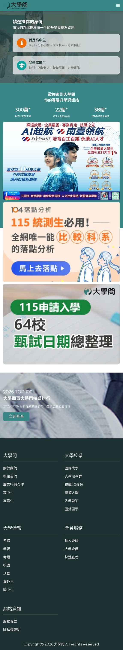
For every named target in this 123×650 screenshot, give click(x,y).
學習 (6, 549)
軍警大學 (71, 493)
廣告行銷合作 (13, 484)
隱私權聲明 (11, 629)
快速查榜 (71, 557)
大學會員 (71, 549)
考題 (6, 557)
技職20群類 (74, 484)
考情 (6, 541)
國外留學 (71, 509)
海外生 (8, 581)
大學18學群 (73, 476)
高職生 (8, 501)
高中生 (8, 493)
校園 (6, 565)
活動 (6, 573)
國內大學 (71, 468)
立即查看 (16, 416)
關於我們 (10, 468)
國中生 (8, 590)
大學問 (59, 644)
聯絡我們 (10, 476)
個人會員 (71, 541)
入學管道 (71, 501)
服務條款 (10, 621)
